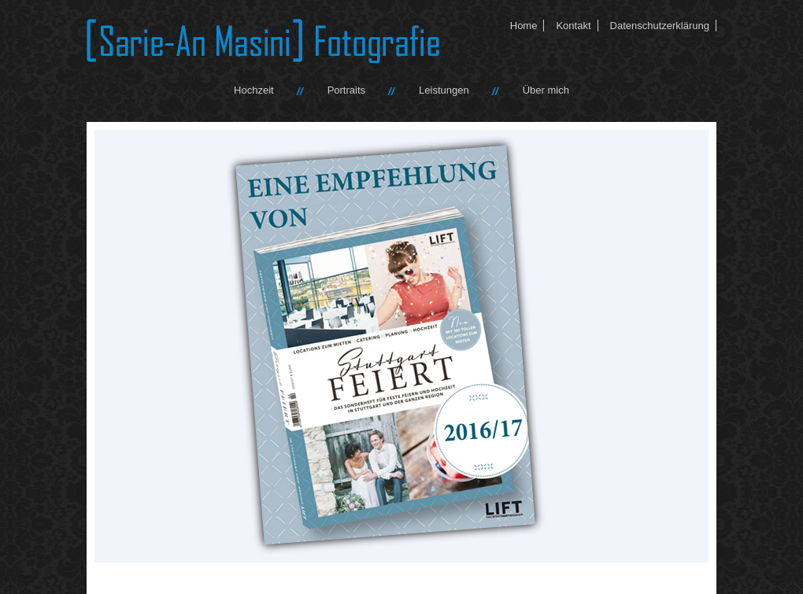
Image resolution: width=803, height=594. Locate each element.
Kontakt (573, 25)
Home (524, 25)
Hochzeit (254, 90)
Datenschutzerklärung (659, 25)
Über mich (546, 90)
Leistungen (444, 90)
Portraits (346, 90)
